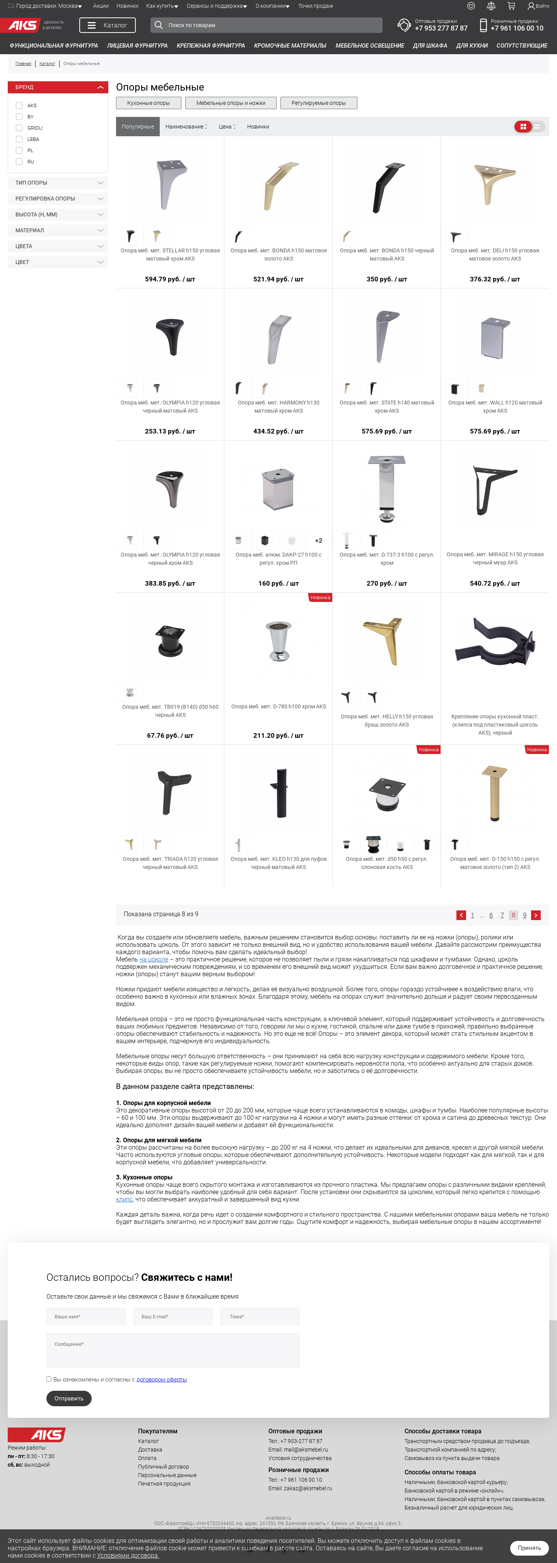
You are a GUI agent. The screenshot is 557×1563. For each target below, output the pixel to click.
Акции (101, 6)
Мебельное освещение (370, 45)
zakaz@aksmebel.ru (308, 1488)
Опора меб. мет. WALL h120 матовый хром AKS (495, 406)
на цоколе (154, 959)
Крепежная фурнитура (211, 45)
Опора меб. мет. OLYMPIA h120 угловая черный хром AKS (170, 559)
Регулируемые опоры (319, 103)
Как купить (160, 6)
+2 (318, 540)
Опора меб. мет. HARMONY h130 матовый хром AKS (279, 406)
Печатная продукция (164, 1484)
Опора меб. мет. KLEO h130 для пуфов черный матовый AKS (279, 863)
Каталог (148, 1441)
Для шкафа (430, 45)
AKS (32, 105)
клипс (124, 1199)
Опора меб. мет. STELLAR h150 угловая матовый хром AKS (170, 254)
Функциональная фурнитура (54, 45)
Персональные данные (167, 1475)
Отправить (69, 1398)
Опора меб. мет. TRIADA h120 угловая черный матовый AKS (170, 863)
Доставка (150, 1449)
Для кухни (472, 45)
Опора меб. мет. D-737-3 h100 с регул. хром (387, 559)
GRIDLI (35, 128)
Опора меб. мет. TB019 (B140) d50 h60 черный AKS (170, 711)
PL (30, 150)
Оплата (147, 1458)
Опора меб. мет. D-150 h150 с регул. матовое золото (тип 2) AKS (495, 863)
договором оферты (162, 1379)
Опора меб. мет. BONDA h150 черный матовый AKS (387, 254)
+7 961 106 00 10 (517, 28)
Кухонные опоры (148, 103)
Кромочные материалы (290, 45)
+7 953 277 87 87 (441, 28)
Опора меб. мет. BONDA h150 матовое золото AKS (279, 254)
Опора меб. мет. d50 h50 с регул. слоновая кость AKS (387, 863)
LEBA (33, 139)
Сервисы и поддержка (215, 6)
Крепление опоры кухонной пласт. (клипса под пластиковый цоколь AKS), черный (495, 724)
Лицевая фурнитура (137, 45)
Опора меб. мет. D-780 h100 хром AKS (278, 706)
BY (30, 117)
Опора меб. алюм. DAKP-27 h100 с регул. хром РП (278, 559)
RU (30, 162)
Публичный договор (163, 1467)
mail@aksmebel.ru (306, 1449)
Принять (529, 1547)
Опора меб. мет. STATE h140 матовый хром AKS (387, 406)
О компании (270, 6)
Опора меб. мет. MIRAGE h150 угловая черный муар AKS (495, 558)
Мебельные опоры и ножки (230, 103)
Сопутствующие (522, 45)
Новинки (127, 6)
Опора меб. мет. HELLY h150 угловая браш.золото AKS (387, 720)
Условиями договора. (128, 1555)
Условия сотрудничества (300, 1458)
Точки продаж (315, 6)
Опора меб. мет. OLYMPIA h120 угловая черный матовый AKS (170, 406)
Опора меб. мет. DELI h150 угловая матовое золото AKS (495, 254)
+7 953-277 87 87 (301, 1441)
